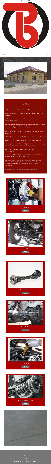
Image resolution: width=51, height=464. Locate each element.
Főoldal (5, 54)
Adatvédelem (25, 455)
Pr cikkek (25, 458)
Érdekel (25, 210)
